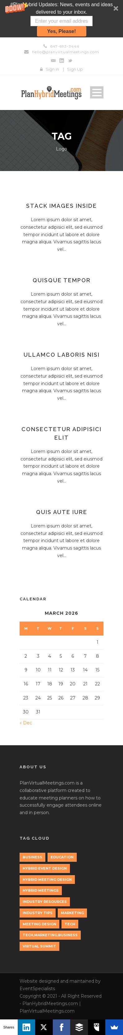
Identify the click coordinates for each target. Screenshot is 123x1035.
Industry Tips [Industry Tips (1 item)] (37, 913)
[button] (61, 18)
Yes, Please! (61, 31)
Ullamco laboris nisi (62, 354)
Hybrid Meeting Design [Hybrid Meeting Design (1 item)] (47, 879)
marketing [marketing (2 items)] (72, 913)
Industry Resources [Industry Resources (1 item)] (45, 901)
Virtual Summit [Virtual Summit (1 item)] (39, 946)
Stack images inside (61, 206)
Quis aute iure (61, 512)
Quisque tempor (62, 280)
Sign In (52, 69)
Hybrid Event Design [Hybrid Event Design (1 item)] (45, 868)
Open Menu (96, 92)
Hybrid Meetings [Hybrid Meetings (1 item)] (41, 890)
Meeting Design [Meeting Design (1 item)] (39, 924)
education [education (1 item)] (62, 857)
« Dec (26, 723)
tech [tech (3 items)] (70, 924)
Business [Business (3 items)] (32, 857)
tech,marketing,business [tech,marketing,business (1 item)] (50, 935)
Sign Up (75, 69)
